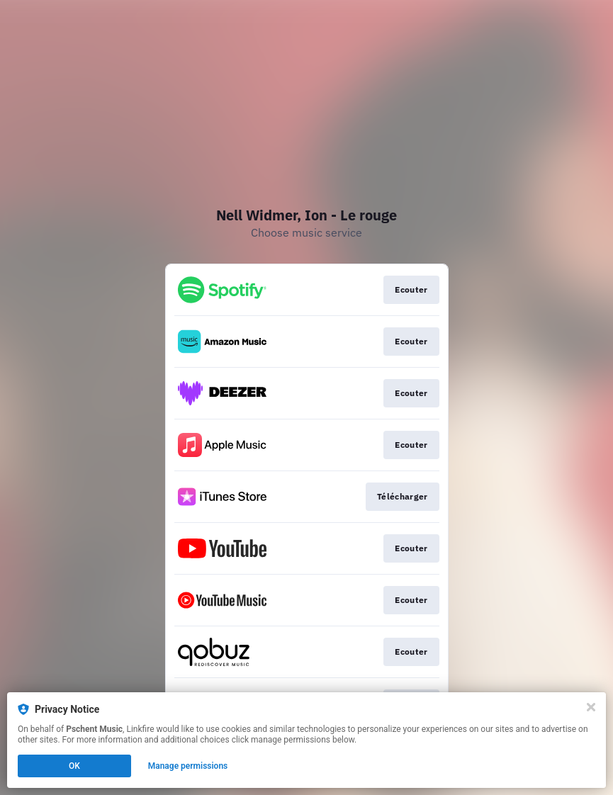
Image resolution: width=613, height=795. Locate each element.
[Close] (591, 707)
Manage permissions (188, 766)
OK (74, 766)
